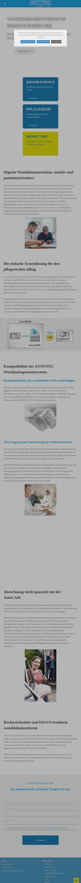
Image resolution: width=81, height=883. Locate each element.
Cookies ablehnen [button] (43, 41)
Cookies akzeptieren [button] (27, 41)
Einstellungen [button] (56, 41)
